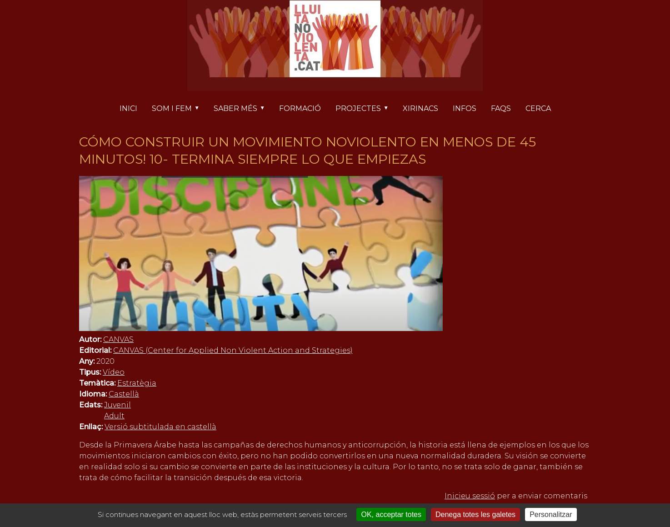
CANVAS (118, 339)
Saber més (243, 109)
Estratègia (136, 383)
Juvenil (117, 405)
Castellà (124, 394)
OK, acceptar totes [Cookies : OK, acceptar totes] (391, 514)
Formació (300, 108)
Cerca (538, 108)
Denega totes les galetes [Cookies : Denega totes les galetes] (475, 514)
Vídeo (114, 372)
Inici (128, 108)
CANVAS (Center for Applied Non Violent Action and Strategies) (233, 350)
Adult (114, 416)
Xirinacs (420, 108)
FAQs (501, 108)
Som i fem (179, 109)
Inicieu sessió (470, 496)
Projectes (365, 109)
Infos (464, 108)
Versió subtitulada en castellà (160, 426)
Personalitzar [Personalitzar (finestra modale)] (551, 514)
